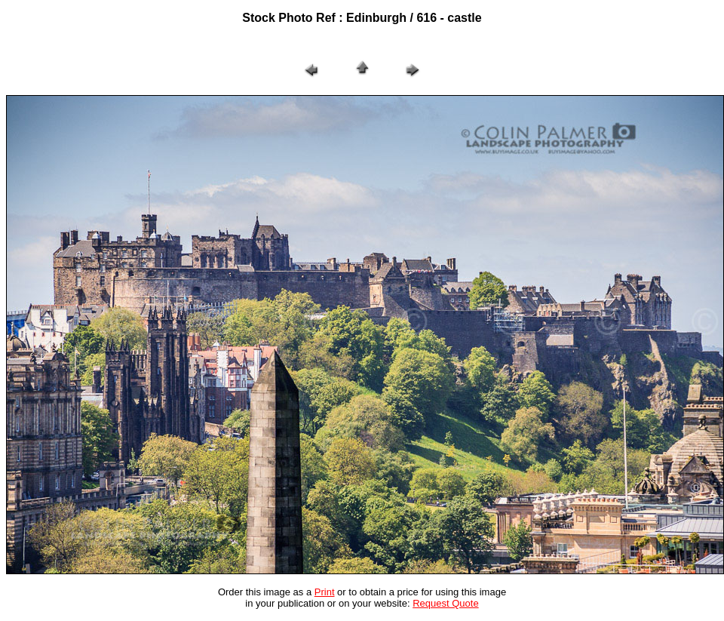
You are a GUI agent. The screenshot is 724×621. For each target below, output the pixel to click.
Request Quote (445, 603)
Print (324, 592)
